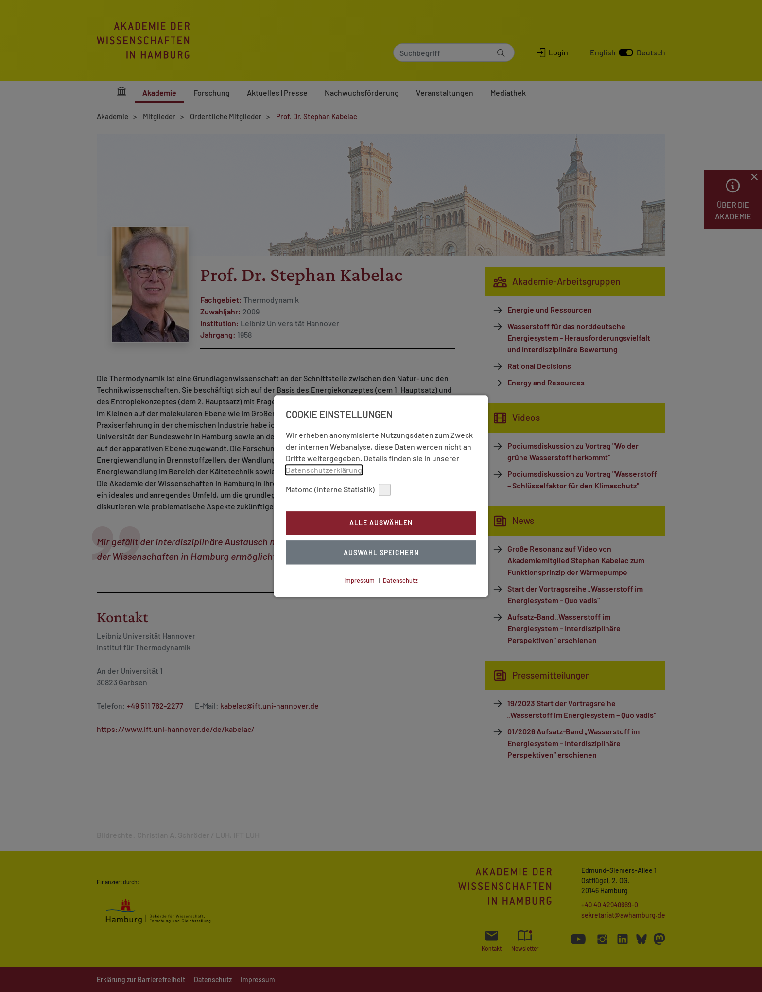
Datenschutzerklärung (324, 469)
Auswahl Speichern (381, 552)
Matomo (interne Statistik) (338, 490)
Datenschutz (400, 580)
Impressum (359, 580)
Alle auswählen (381, 523)
